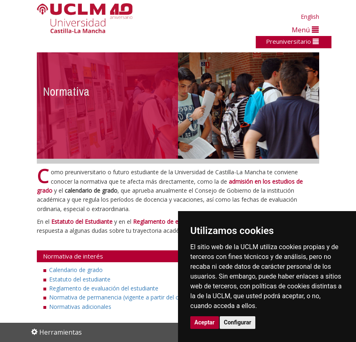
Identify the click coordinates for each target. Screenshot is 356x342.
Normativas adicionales (80, 306)
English (310, 16)
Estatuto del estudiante (79, 279)
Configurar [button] (237, 322)
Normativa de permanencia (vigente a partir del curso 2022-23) (132, 297)
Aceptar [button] (204, 322)
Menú (305, 29)
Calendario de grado (76, 270)
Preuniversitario (292, 41)
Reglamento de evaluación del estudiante (103, 288)
